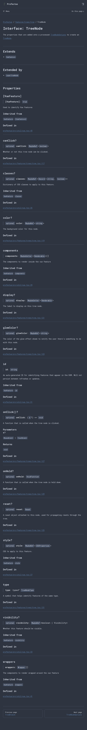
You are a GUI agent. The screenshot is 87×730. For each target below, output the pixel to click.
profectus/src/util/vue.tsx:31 (17, 402)
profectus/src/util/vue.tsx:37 (17, 574)
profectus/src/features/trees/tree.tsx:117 (24, 163)
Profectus (7, 22)
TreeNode (7, 38)
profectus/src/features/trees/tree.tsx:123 (24, 354)
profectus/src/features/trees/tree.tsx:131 (24, 607)
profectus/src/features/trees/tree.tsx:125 (24, 530)
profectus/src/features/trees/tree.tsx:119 (24, 240)
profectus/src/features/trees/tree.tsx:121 (24, 318)
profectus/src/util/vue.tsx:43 (17, 130)
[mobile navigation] (83, 4)
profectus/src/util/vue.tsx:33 (17, 652)
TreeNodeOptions (58, 35)
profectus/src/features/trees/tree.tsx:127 (24, 461)
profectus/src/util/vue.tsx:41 (17, 696)
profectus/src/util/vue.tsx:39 (17, 285)
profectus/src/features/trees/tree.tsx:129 (24, 494)
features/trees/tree (24, 22)
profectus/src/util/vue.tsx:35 (17, 208)
